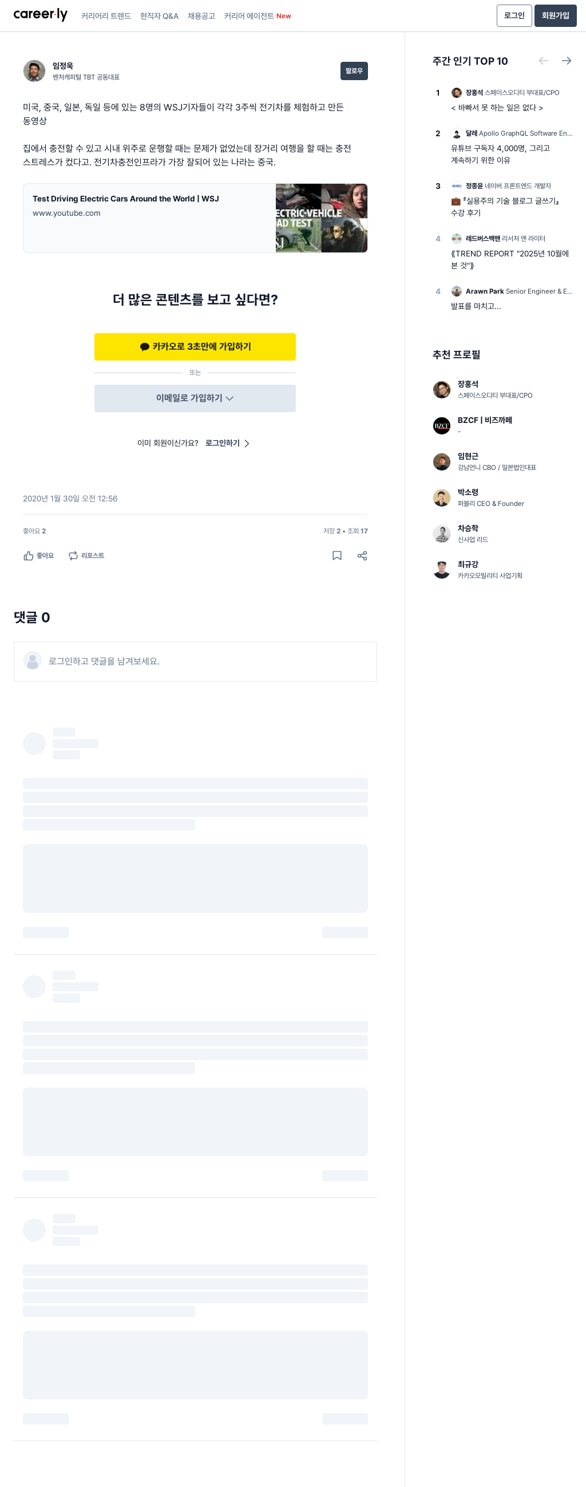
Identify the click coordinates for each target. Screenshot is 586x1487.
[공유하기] (362, 555)
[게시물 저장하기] (337, 555)
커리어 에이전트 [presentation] (257, 16)
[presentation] (40, 16)
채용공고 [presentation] (201, 16)
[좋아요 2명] (34, 531)
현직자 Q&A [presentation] (159, 16)
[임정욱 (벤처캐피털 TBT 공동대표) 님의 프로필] (71, 71)
